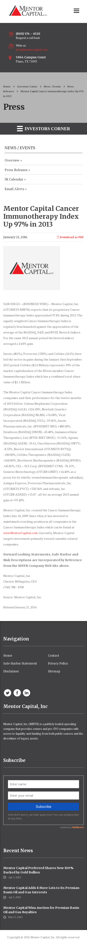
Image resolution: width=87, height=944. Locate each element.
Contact (53, 656)
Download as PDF (70, 237)
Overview (12, 160)
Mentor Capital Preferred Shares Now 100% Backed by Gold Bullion (38, 870)
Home (7, 86)
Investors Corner (43, 128)
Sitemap (54, 671)
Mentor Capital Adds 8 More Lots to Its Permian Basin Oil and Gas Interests (41, 890)
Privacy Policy (58, 663)
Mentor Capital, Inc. (43, 937)
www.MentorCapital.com (20, 533)
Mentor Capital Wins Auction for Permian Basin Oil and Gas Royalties (41, 910)
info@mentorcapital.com (32, 50)
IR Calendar (14, 179)
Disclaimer (11, 671)
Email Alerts (14, 188)
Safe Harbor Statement (20, 663)
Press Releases (16, 169)
